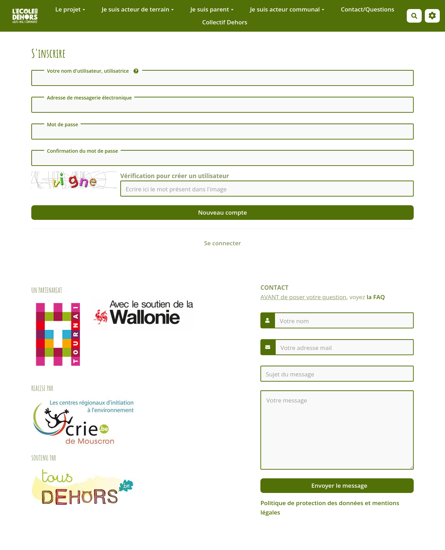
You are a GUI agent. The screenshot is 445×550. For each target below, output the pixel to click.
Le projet (70, 9)
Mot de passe (62, 124)
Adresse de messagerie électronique (89, 97)
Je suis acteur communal (287, 9)
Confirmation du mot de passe (82, 151)
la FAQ (376, 297)
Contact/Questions (367, 9)
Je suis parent (212, 9)
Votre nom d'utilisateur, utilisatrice (93, 71)
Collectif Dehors (224, 22)
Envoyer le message (338, 485)
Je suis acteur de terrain (138, 9)
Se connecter (222, 243)
